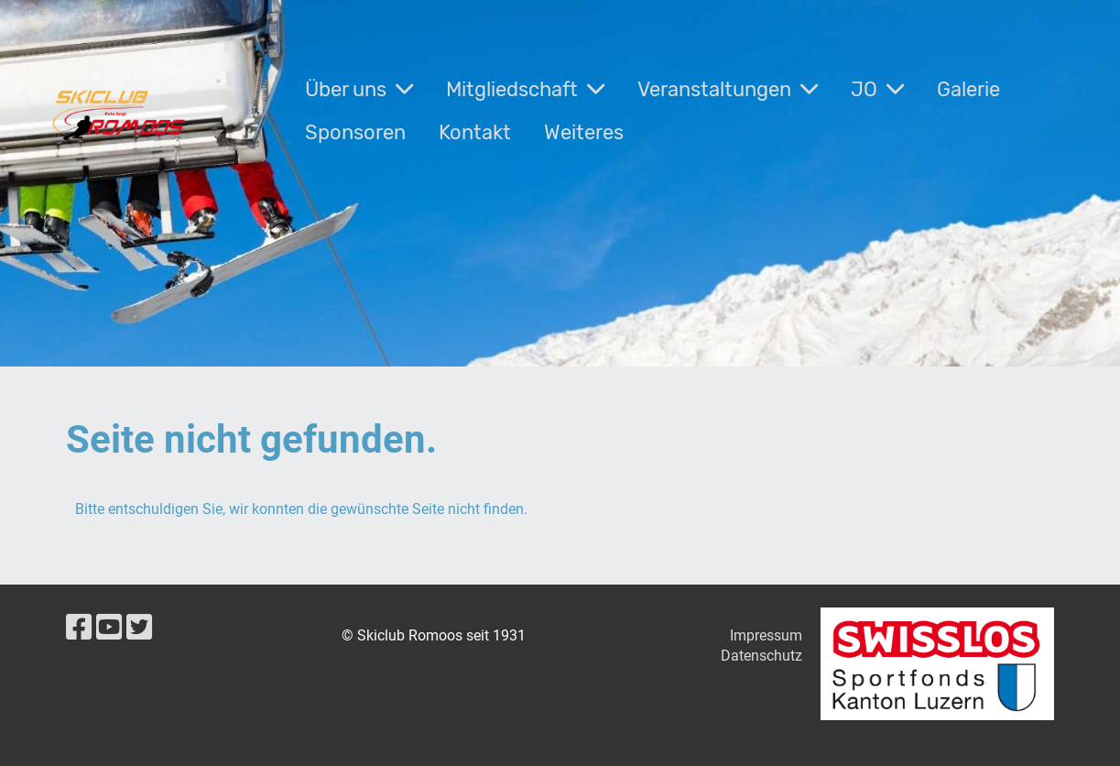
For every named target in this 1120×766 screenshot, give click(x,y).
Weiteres (584, 132)
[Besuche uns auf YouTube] (109, 627)
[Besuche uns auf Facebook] (79, 627)
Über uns (359, 89)
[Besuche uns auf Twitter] (139, 627)
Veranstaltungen (727, 89)
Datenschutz (761, 655)
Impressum (766, 635)
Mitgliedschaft (525, 89)
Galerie (968, 89)
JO (877, 89)
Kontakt (475, 132)
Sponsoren (355, 132)
